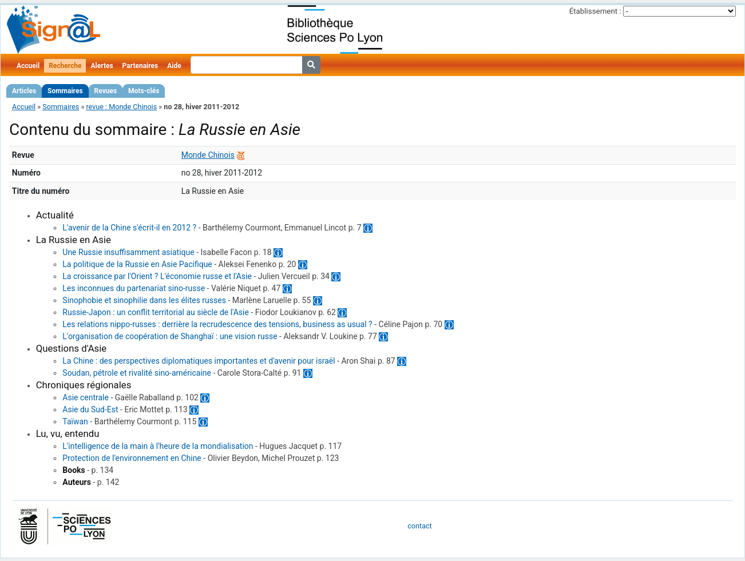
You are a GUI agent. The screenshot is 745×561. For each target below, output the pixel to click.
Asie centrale (85, 397)
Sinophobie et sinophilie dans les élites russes (144, 300)
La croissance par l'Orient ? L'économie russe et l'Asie (157, 276)
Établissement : (595, 11)
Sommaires (64, 91)
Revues (105, 91)
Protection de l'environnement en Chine (131, 458)
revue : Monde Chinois (121, 106)
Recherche (65, 66)
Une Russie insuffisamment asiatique (128, 252)
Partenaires (140, 66)
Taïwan (75, 421)
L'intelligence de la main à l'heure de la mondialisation (157, 446)
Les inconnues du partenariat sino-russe (133, 288)
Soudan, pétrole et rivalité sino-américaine (136, 372)
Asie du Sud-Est (90, 409)
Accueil (28, 66)
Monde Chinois (208, 155)
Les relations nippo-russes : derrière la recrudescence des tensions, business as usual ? (217, 324)
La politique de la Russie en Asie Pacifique (137, 264)
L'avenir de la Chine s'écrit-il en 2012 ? (129, 227)
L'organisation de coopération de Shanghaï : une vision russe (169, 336)
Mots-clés (143, 91)
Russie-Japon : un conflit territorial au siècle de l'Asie (155, 312)
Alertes (101, 66)
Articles (24, 91)
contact (419, 526)
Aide (174, 66)
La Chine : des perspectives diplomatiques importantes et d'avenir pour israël (198, 360)
